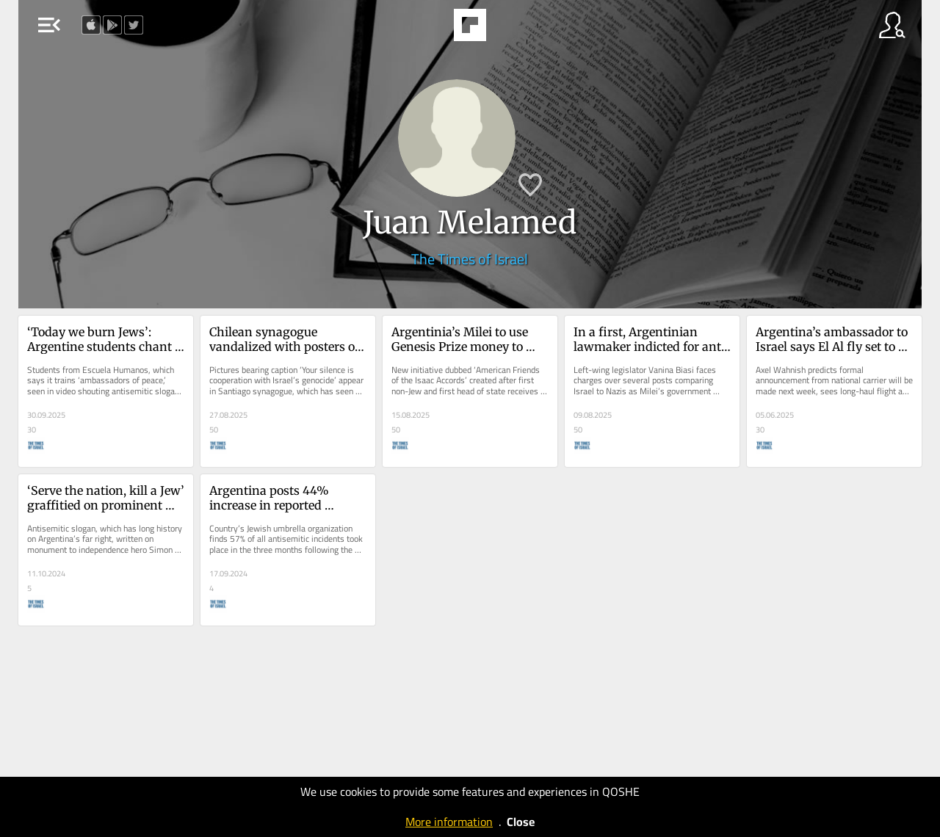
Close (521, 822)
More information (449, 822)
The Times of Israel (469, 258)
